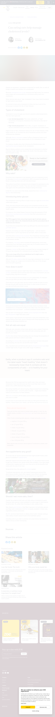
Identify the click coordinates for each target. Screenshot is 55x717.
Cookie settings (35, 711)
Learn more (23, 703)
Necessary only (43, 707)
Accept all (28, 707)
